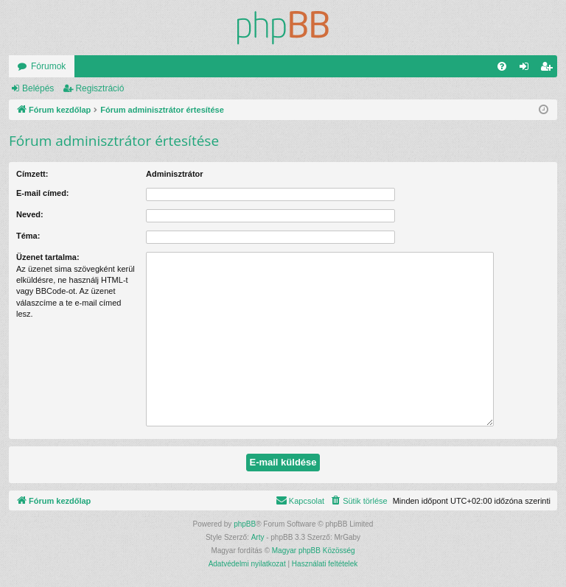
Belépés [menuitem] (527, 69)
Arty (258, 537)
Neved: (29, 214)
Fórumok (48, 66)
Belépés (38, 88)
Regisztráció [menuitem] (549, 69)
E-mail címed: (42, 193)
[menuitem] (502, 66)
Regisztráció (99, 88)
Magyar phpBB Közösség (313, 550)
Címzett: (32, 173)
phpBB (245, 524)
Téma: (28, 235)
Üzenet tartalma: (48, 257)
